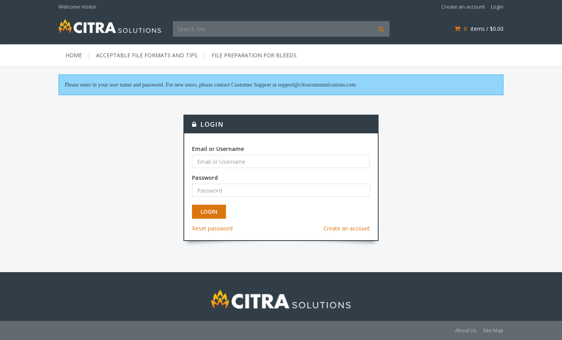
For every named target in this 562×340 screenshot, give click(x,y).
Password (205, 177)
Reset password (212, 228)
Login (497, 6)
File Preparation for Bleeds (254, 55)
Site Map (493, 330)
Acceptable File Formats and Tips (146, 55)
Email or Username (218, 148)
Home (74, 55)
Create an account (463, 6)
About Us (466, 330)
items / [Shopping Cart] (478, 28)
